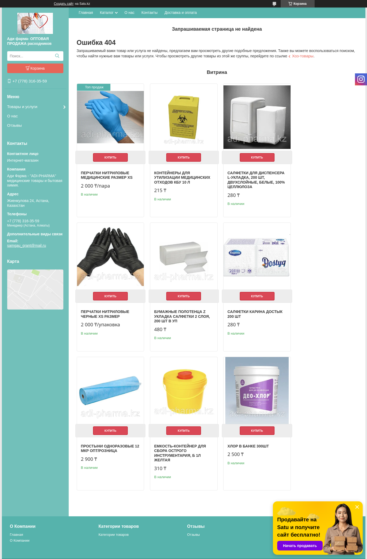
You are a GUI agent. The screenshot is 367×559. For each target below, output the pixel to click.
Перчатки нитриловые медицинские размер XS (107, 173)
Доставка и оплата (180, 12)
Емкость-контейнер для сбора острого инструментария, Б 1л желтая (321, 315)
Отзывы (14, 125)
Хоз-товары (302, 56)
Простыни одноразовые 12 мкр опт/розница (250, 310)
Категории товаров (113, 520)
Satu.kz (206, 549)
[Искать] (57, 56)
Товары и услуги (22, 106)
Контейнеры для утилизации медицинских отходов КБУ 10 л (180, 176)
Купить (109, 155)
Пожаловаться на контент (235, 554)
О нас (12, 116)
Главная (86, 12)
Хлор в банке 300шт (101, 445)
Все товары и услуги (336, 488)
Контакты (149, 12)
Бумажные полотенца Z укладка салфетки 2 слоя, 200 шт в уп (109, 313)
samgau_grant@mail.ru (26, 245)
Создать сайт (64, 4)
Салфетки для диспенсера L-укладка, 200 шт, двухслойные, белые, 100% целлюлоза (252, 178)
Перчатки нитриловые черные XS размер (320, 173)
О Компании (19, 526)
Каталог (107, 12)
